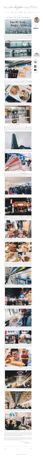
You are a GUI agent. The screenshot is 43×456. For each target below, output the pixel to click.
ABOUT (16, 12)
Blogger (26, 454)
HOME (12, 12)
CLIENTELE (20, 12)
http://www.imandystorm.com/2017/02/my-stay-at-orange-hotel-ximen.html (13, 128)
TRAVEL (25, 12)
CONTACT (29, 12)
